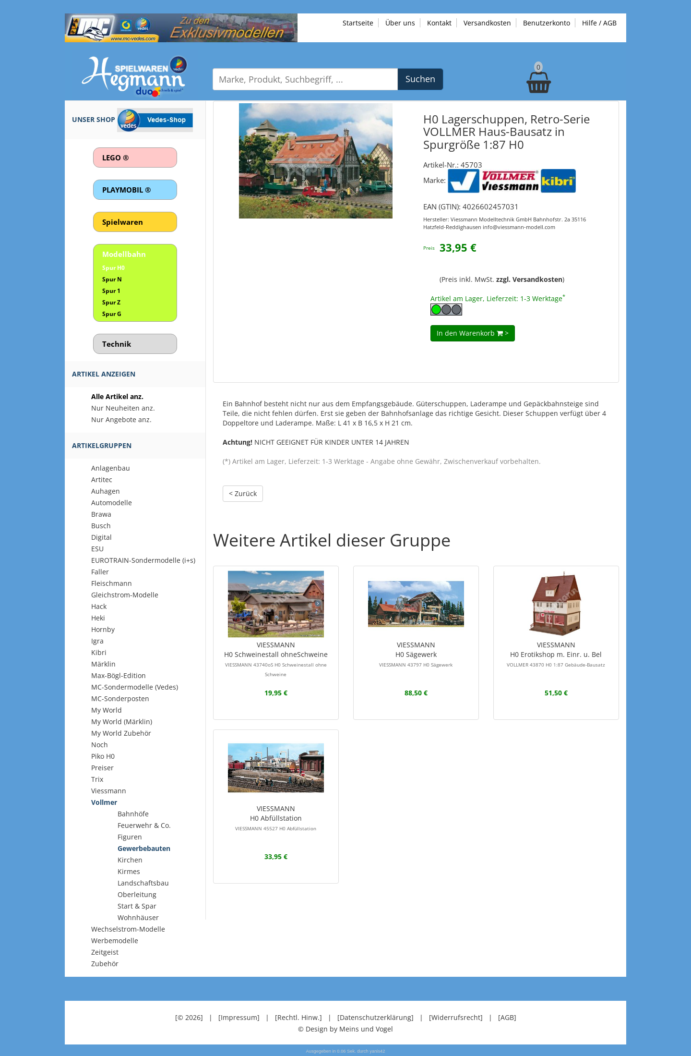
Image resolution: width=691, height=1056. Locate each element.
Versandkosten (487, 22)
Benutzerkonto (546, 22)
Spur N (112, 279)
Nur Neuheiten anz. (123, 408)
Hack (99, 606)
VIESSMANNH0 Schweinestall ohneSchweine (276, 659)
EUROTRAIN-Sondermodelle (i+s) (143, 560)
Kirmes (129, 871)
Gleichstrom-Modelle (124, 594)
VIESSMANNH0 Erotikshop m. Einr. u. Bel (556, 654)
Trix (97, 779)
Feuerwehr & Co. (144, 825)
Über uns (400, 22)
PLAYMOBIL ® (126, 189)
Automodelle (111, 502)
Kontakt (439, 22)
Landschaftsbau (143, 882)
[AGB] (507, 1017)
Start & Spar (137, 905)
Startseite (358, 22)
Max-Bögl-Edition (118, 675)
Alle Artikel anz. (117, 396)
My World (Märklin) (121, 721)
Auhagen (105, 491)
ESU (97, 548)
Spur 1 (111, 291)
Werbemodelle (114, 940)
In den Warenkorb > (473, 333)
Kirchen (130, 859)
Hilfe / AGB (599, 22)
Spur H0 (113, 268)
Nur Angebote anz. (121, 419)
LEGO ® (115, 157)
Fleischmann (111, 583)
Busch (101, 525)
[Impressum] (239, 1017)
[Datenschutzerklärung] (375, 1017)
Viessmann (108, 790)
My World (106, 710)
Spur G (111, 314)
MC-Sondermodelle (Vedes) (134, 687)
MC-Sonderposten (120, 698)
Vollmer (104, 802)
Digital (101, 537)
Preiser (102, 767)
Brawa (101, 514)
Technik (116, 344)
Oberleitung (137, 894)
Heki (98, 617)
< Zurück (243, 493)
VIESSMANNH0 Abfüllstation (275, 818)
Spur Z (111, 302)
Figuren (130, 836)
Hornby (103, 629)
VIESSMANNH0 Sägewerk (416, 654)
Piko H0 (103, 756)
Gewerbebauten (144, 848)
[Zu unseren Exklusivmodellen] (181, 27)
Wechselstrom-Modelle (128, 929)
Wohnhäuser (138, 917)
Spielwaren (122, 222)
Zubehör (105, 963)
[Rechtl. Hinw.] (298, 1017)
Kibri (99, 652)
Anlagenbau (110, 468)
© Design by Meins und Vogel (345, 1028)
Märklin (103, 663)
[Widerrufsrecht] (456, 1017)
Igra (97, 640)
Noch (99, 744)
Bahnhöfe (133, 813)
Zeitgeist (105, 952)
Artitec (101, 479)
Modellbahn (124, 254)
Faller (100, 571)
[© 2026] (189, 1017)
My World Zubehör (121, 733)
